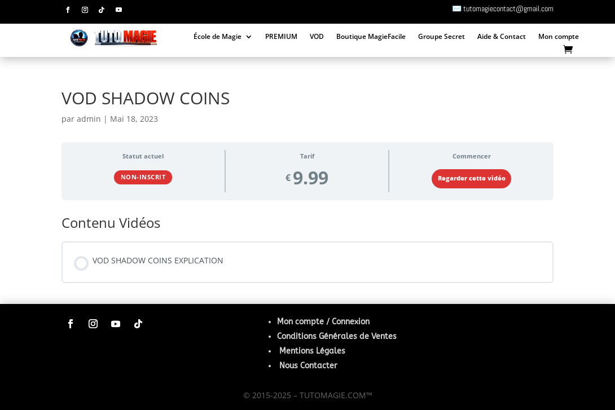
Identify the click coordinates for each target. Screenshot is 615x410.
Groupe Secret (441, 37)
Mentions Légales (312, 351)
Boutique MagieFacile (371, 37)
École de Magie (217, 37)
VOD (317, 37)
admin (89, 118)
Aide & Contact (501, 37)
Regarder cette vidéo (472, 178)
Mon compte (558, 37)
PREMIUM (281, 37)
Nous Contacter (308, 366)
